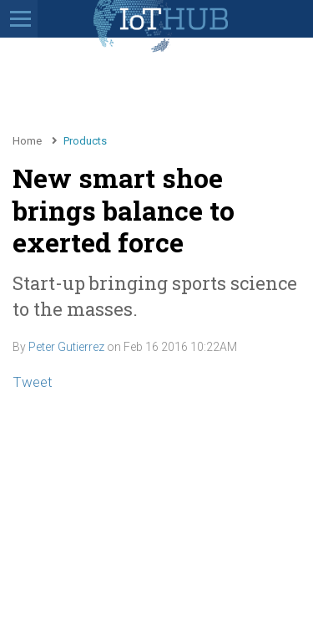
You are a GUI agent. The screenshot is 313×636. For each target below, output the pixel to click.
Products (85, 141)
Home (27, 141)
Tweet (33, 382)
